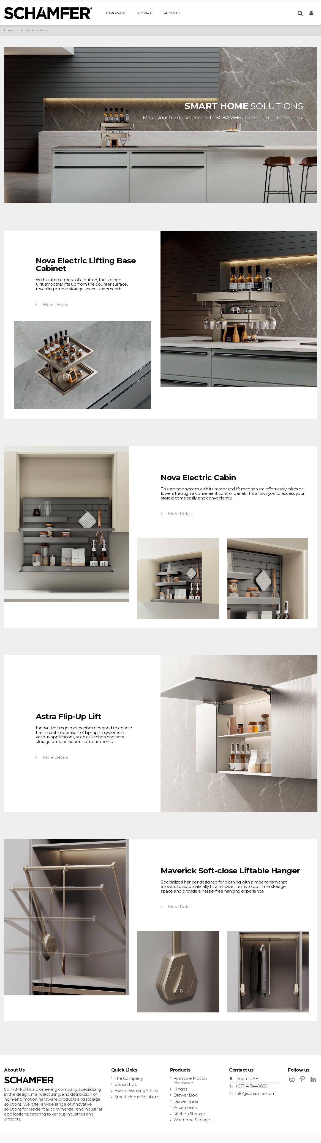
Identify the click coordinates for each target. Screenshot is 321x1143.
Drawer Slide (185, 1101)
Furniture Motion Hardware (190, 1080)
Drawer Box (185, 1095)
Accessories (185, 1107)
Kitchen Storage (189, 1114)
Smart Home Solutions (137, 1097)
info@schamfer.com (255, 1093)
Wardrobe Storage (191, 1120)
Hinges (180, 1089)
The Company (129, 1078)
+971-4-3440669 (251, 1086)
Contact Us (126, 1084)
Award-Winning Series (136, 1091)
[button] (115, 13)
